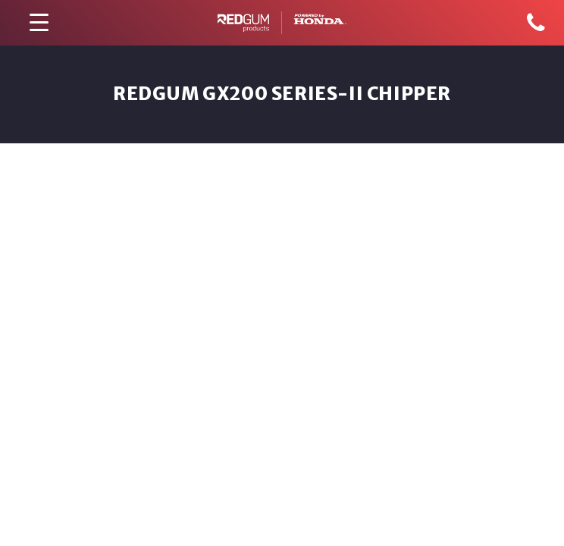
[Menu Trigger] (38, 22)
